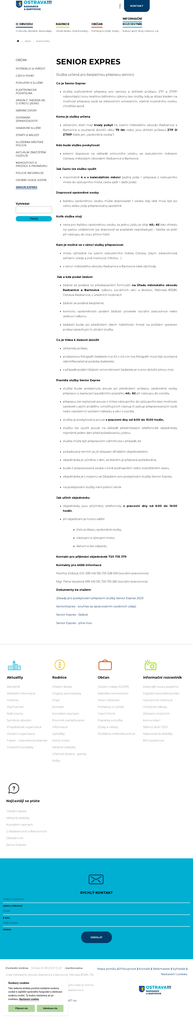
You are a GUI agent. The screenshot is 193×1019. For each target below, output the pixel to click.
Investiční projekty (20, 747)
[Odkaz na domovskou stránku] (18, 41)
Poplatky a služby (110, 720)
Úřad (55, 700)
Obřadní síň (14, 838)
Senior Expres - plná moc (74, 623)
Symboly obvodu (19, 720)
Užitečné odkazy (155, 707)
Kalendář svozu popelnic (161, 686)
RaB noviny (15, 713)
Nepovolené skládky (158, 733)
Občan (28, 41)
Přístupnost (127, 968)
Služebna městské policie (116, 733)
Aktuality (15, 677)
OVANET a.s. (69, 1000)
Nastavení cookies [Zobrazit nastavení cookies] (174, 974)
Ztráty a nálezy (108, 727)
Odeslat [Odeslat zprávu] (96, 937)
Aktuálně (13, 686)
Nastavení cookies (29, 999)
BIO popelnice (153, 740)
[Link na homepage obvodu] (163, 994)
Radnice (59, 677)
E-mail (6, 918)
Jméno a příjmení (12, 906)
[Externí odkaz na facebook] (119, 6)
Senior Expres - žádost (72, 614)
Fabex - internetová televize (27, 740)
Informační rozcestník (162, 677)
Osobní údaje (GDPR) (113, 686)
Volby (56, 760)
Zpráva (7, 929)
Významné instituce (158, 700)
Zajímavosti (15, 707)
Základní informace (21, 693)
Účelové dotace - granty (69, 754)
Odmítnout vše (50, 1008)
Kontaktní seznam (65, 713)
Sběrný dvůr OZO (155, 727)
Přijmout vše (21, 1008)
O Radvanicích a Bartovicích (26, 831)
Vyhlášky (58, 733)
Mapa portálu (107, 968)
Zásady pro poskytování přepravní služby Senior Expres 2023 (99, 598)
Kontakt (58, 707)
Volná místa (60, 740)
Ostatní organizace (21, 733)
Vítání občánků (108, 700)
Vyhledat (23, 203)
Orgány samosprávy (66, 693)
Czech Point (106, 713)
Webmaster (161, 968)
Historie (12, 700)
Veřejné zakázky (64, 747)
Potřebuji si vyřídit (111, 707)
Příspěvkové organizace (24, 727)
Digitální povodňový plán (161, 693)
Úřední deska (62, 686)
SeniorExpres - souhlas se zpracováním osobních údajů (96, 606)
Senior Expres (16, 844)
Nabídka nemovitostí (113, 693)
